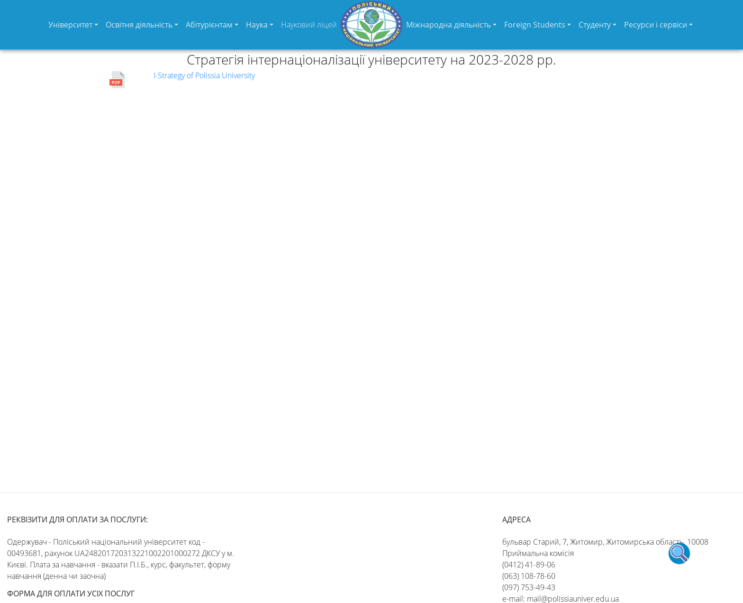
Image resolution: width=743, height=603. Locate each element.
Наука (257, 24)
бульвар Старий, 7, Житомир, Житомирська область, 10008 (605, 542)
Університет (70, 24)
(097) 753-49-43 (528, 587)
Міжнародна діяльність (448, 24)
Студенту (595, 24)
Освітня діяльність (139, 24)
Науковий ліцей (309, 24)
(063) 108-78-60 (528, 576)
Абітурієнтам (209, 24)
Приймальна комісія (538, 553)
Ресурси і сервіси (655, 24)
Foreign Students (534, 24)
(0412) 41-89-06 (528, 564)
